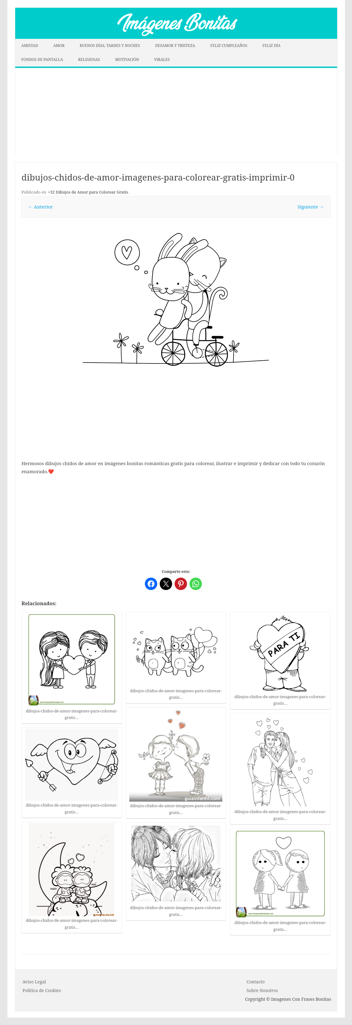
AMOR (59, 45)
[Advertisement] (176, 111)
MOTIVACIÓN (127, 59)
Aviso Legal (34, 982)
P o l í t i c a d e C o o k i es (42, 990)
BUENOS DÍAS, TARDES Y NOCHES (110, 45)
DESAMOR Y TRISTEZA (175, 45)
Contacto (256, 982)
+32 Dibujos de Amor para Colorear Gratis (88, 192)
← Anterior (40, 207)
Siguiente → (311, 207)
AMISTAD (29, 45)
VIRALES (162, 59)
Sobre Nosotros (262, 990)
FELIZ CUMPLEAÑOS (228, 45)
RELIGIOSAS (89, 59)
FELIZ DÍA (271, 45)
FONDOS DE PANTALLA (42, 59)
